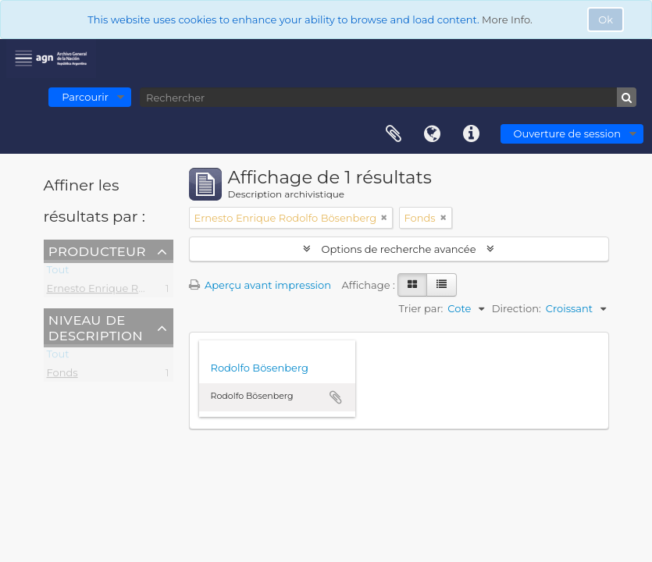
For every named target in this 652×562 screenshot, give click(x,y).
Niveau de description (95, 327)
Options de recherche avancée (399, 249)
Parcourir (85, 97)
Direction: (516, 308)
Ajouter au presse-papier (336, 397)
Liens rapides (471, 134)
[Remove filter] (384, 218)
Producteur (97, 250)
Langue (432, 134)
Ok (605, 19)
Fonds (62, 375)
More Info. (507, 19)
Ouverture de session (567, 133)
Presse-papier (393, 134)
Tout (58, 272)
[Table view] (441, 285)
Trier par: (421, 308)
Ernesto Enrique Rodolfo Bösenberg (138, 291)
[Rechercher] (388, 97)
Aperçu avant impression (260, 285)
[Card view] (412, 285)
